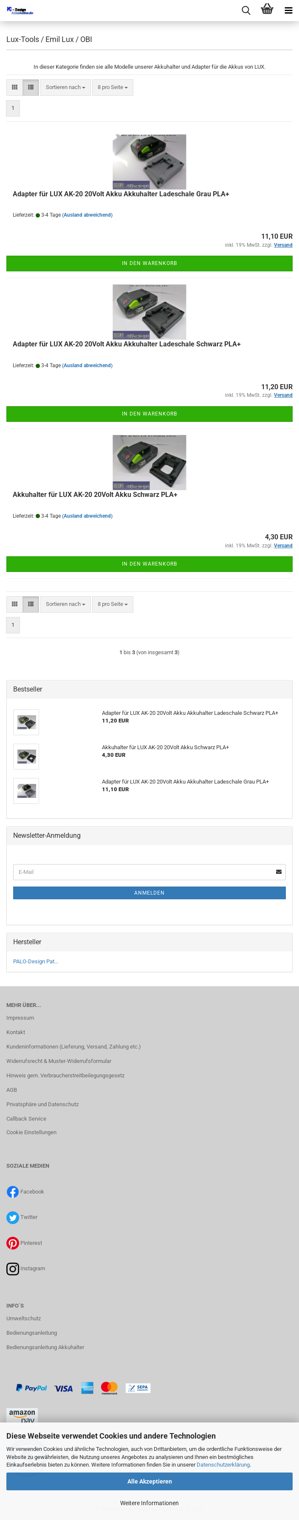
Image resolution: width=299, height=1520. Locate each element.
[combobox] (65, 87)
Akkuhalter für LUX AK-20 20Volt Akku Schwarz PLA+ (95, 495)
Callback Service (26, 1119)
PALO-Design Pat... (35, 961)
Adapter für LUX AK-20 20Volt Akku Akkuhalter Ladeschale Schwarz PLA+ (127, 344)
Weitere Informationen (149, 1503)
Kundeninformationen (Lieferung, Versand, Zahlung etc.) (73, 1046)
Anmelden (149, 893)
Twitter (28, 1217)
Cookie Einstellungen (31, 1132)
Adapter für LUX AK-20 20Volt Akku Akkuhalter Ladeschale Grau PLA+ (121, 194)
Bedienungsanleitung (31, 1333)
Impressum (20, 1018)
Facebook (32, 1191)
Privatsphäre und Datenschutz (42, 1104)
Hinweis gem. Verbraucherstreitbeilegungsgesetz (65, 1075)
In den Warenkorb (149, 263)
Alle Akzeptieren (149, 1481)
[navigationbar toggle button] (288, 10)
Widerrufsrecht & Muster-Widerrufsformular (58, 1061)
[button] (14, 87)
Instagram (32, 1268)
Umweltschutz (23, 1318)
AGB (11, 1090)
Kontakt (15, 1032)
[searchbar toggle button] (246, 10)
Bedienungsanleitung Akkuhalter (45, 1347)
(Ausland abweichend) (87, 215)
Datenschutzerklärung (223, 1464)
